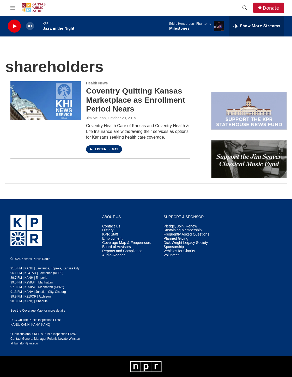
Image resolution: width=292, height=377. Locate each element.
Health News (97, 83)
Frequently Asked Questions (186, 234)
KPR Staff (110, 234)
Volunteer (171, 255)
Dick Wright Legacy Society (185, 243)
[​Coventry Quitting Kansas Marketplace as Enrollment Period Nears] (45, 100)
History (108, 230)
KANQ (45, 324)
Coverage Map (32, 310)
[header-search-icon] (245, 7)
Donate (271, 8)
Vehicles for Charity (179, 251)
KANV (35, 324)
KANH (25, 324)
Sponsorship (173, 247)
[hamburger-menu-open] (13, 8)
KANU (14, 324)
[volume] (30, 26)
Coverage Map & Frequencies (126, 243)
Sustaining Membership (182, 230)
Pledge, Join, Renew (180, 226)
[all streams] (256, 26)
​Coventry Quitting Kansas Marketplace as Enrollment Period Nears (135, 99)
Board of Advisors (116, 247)
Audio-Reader (113, 255)
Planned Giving (175, 238)
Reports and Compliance (122, 251)
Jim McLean (96, 118)
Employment (112, 238)
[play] (14, 26)
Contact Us (111, 226)
